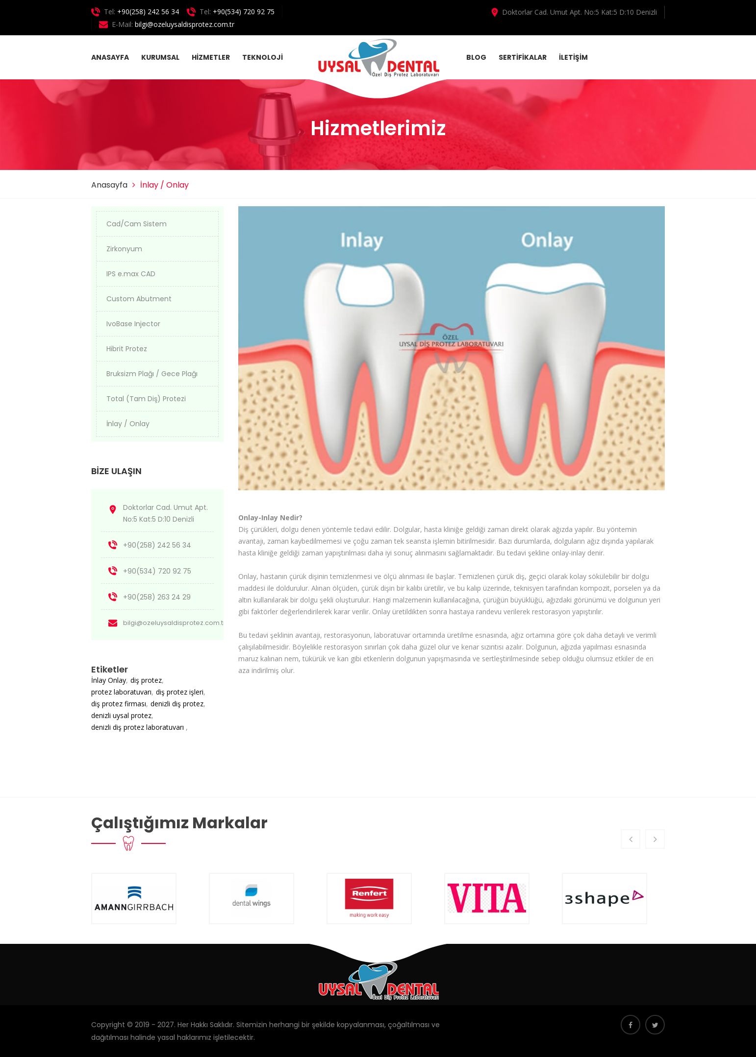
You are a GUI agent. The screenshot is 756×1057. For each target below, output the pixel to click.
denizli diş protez (177, 703)
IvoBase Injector (133, 324)
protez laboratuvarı (121, 692)
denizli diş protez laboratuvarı (138, 727)
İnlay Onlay (108, 680)
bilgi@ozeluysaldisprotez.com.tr (184, 24)
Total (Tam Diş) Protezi (146, 399)
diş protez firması (118, 703)
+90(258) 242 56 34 (148, 11)
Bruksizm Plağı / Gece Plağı (152, 374)
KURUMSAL (160, 57)
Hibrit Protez (126, 349)
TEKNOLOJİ (262, 57)
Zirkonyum (124, 249)
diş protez (146, 680)
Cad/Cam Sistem (136, 224)
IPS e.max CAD (130, 274)
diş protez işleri (179, 692)
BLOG (476, 57)
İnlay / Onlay (128, 424)
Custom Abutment (139, 299)
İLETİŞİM (573, 57)
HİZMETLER (211, 57)
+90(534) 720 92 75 (244, 11)
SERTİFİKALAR (523, 57)
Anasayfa (109, 185)
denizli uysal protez (121, 715)
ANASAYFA (110, 57)
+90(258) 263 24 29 (157, 597)
